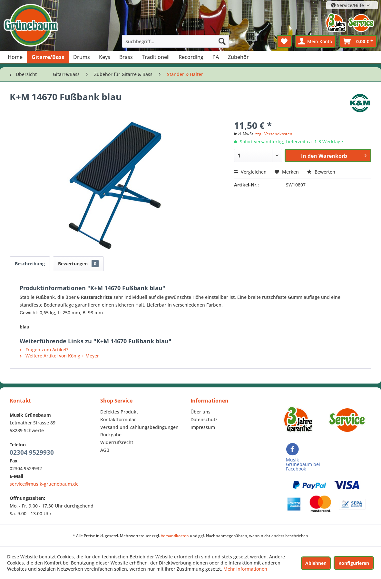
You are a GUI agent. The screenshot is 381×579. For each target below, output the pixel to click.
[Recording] (191, 57)
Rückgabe (111, 435)
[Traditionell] (155, 57)
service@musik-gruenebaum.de (44, 484)
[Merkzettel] (284, 41)
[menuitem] (175, 41)
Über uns (200, 412)
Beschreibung (30, 264)
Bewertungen (78, 263)
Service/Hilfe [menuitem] (348, 5)
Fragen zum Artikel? (44, 349)
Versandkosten (175, 535)
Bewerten (321, 172)
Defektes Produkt (119, 412)
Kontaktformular (118, 419)
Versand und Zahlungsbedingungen (139, 427)
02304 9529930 (32, 452)
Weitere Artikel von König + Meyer (59, 356)
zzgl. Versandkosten (273, 134)
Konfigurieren (353, 563)
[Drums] (81, 57)
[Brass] (126, 57)
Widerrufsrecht (116, 442)
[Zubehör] (238, 57)
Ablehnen (316, 563)
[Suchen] (222, 41)
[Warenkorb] (358, 41)
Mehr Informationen (245, 569)
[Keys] (104, 57)
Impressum (202, 427)
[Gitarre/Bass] (48, 57)
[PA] (215, 57)
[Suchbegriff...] (175, 41)
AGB (104, 450)
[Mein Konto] (315, 41)
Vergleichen (250, 172)
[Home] (15, 57)
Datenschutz (204, 419)
